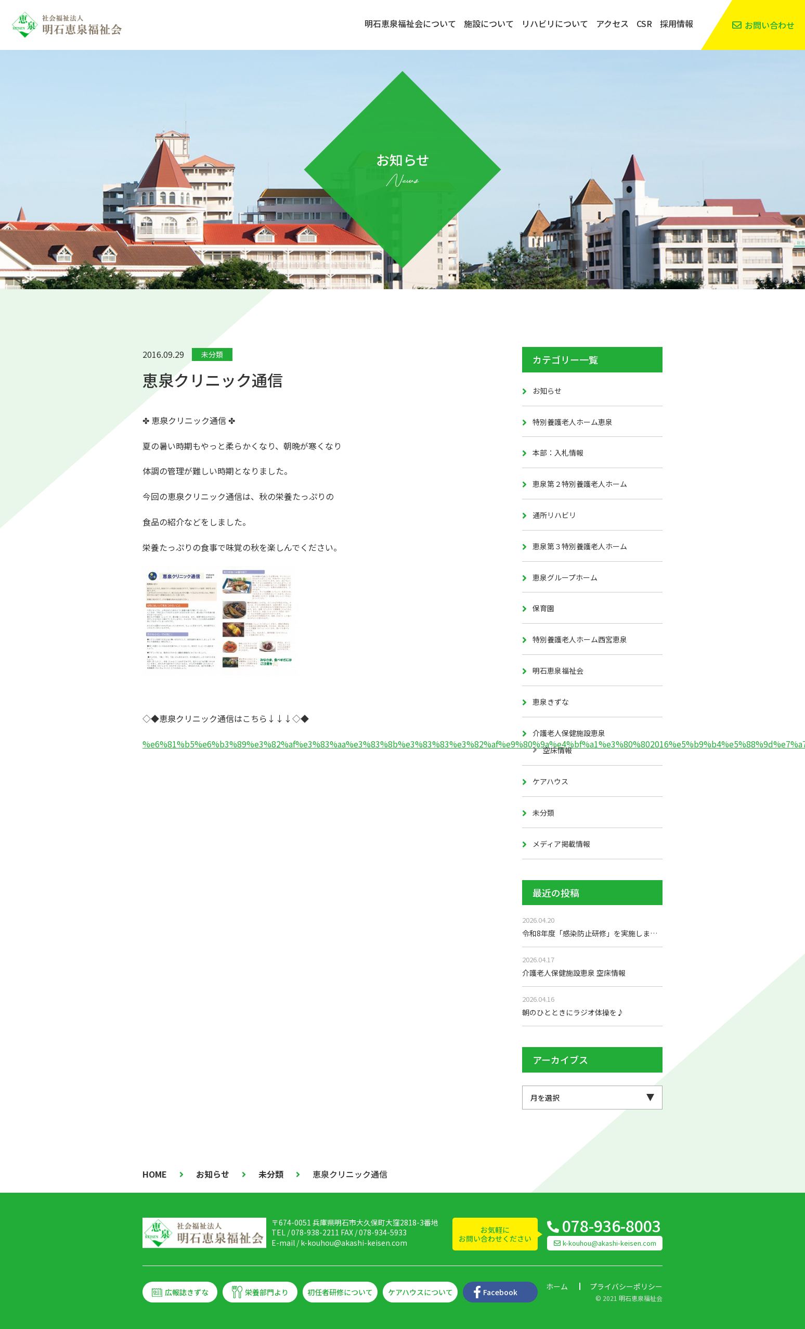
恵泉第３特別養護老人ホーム (580, 546)
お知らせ (547, 390)
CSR (644, 23)
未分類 (212, 354)
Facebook (500, 1292)
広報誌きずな (187, 1292)
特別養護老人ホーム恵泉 (573, 422)
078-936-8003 (611, 1225)
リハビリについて (555, 23)
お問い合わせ (770, 25)
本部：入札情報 (558, 452)
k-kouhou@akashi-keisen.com (354, 1242)
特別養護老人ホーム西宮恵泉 (580, 639)
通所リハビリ (554, 515)
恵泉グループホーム (565, 577)
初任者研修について (340, 1292)
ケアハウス (550, 781)
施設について (489, 23)
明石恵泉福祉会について (410, 23)
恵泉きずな (551, 701)
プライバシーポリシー (626, 1286)
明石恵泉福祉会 (558, 670)
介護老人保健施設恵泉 (569, 733)
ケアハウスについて (420, 1292)
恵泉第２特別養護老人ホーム (580, 484)
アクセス (612, 23)
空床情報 (557, 750)
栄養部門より (267, 1292)
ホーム (557, 1286)
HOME (154, 1174)
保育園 (543, 608)
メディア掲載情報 (561, 843)
